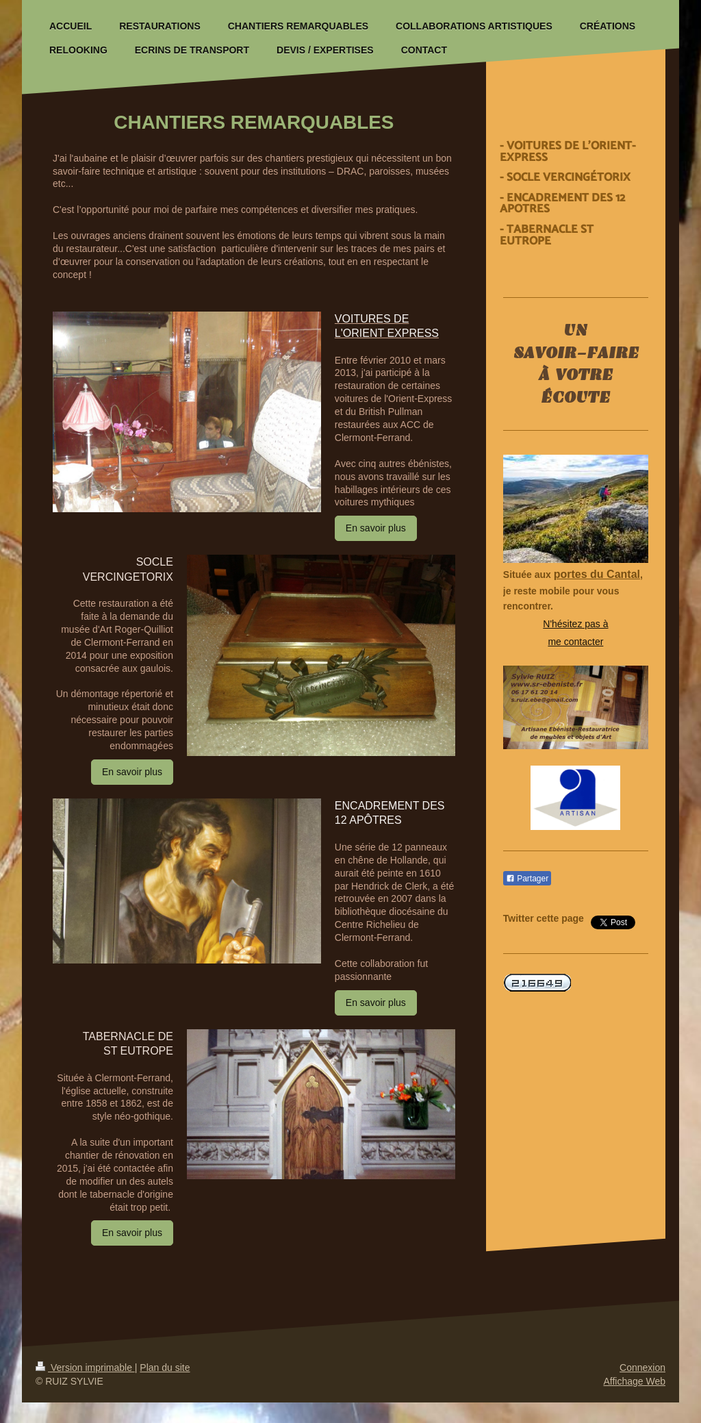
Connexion (642, 1367)
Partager (527, 878)
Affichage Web (634, 1381)
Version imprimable (85, 1367)
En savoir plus (376, 527)
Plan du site (165, 1367)
